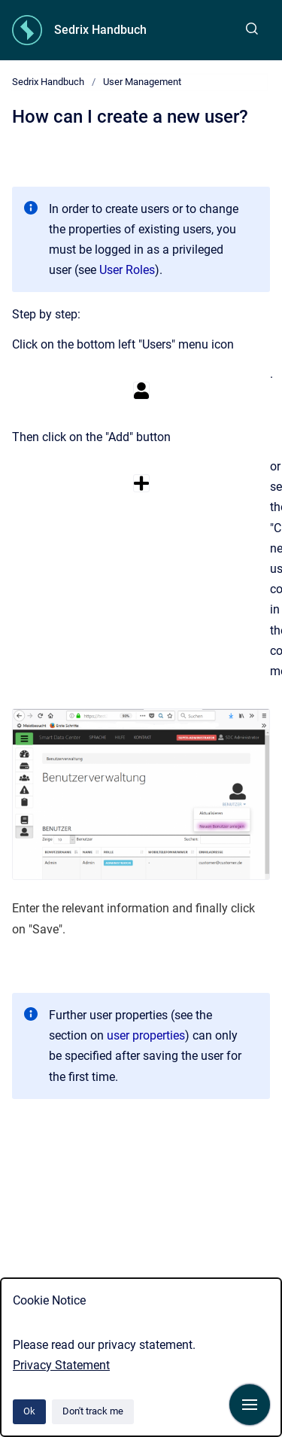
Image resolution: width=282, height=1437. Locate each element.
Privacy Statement (61, 1365)
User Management (142, 81)
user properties (146, 1035)
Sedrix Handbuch (100, 30)
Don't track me (92, 1411)
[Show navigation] (249, 1404)
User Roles (127, 270)
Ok (29, 1411)
